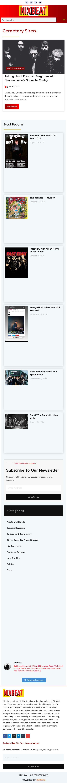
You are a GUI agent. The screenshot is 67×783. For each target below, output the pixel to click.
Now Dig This (13, 558)
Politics (10, 564)
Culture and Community (19, 534)
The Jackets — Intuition (42, 197)
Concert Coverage (16, 528)
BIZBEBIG (40, 780)
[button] (64, 20)
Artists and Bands (16, 522)
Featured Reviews (16, 552)
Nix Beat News (14, 546)
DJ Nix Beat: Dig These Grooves (22, 540)
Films (9, 570)
